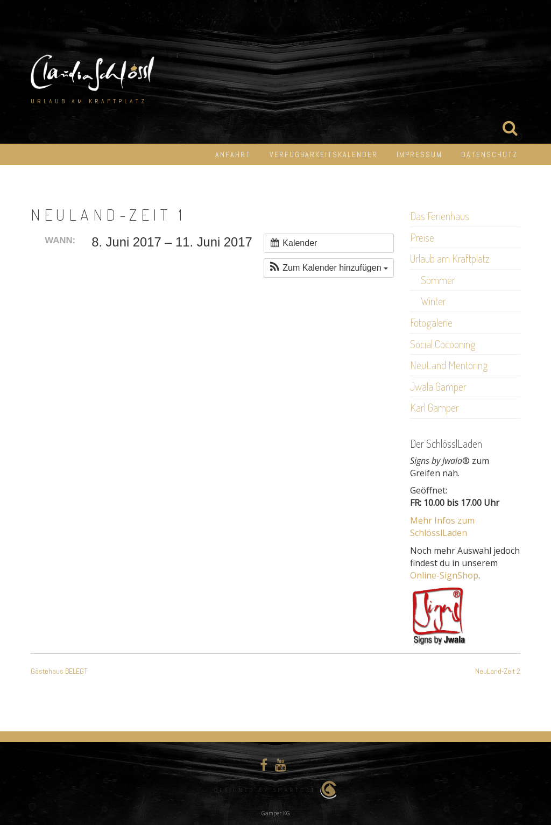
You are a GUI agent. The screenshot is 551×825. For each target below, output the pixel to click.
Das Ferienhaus (439, 216)
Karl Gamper (434, 407)
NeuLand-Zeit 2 (497, 671)
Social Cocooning (443, 344)
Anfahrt (233, 154)
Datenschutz (489, 154)
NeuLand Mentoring (449, 365)
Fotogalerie (431, 322)
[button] (328, 268)
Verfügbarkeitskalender (324, 154)
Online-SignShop (444, 575)
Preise (422, 237)
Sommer (438, 280)
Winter (433, 301)
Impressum (419, 154)
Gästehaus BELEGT (59, 671)
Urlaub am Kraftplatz (450, 258)
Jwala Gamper (438, 386)
